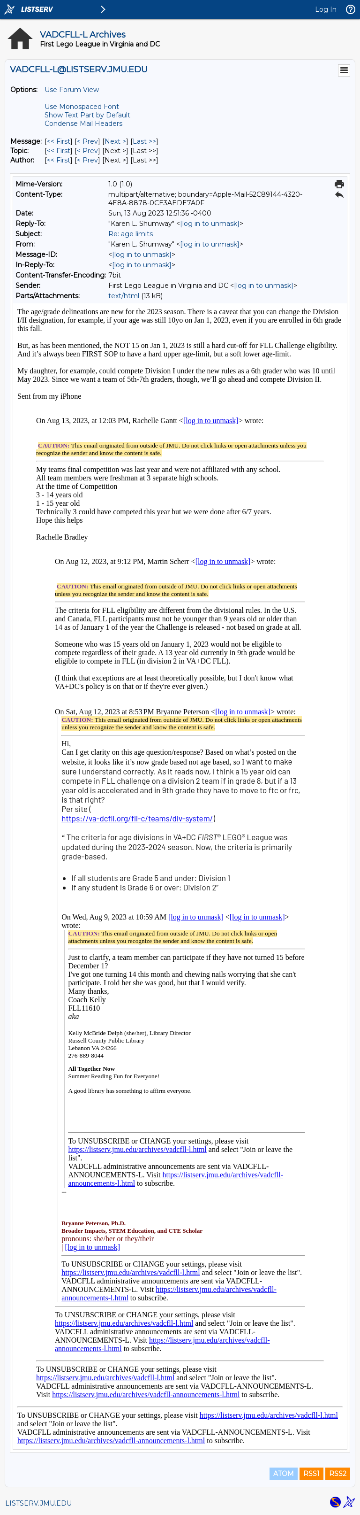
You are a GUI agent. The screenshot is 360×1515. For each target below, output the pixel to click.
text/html (123, 296)
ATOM (283, 1473)
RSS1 (311, 1473)
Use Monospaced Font (82, 106)
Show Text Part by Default (87, 115)
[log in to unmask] (210, 223)
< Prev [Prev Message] (87, 141)
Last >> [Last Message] (144, 141)
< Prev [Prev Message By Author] (87, 160)
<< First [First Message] (58, 141)
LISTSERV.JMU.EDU (38, 1503)
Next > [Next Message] (115, 141)
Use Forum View (72, 89)
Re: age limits (130, 234)
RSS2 (337, 1473)
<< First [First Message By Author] (58, 160)
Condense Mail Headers (83, 123)
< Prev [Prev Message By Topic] (87, 151)
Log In (326, 9)
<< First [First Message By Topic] (58, 151)
